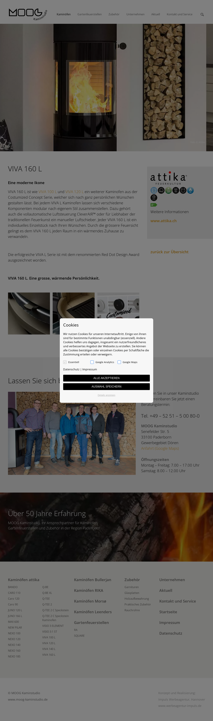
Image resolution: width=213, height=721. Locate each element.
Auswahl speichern (106, 386)
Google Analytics (104, 362)
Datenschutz (71, 369)
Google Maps (130, 362)
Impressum (89, 369)
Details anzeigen (106, 395)
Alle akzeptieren (106, 377)
